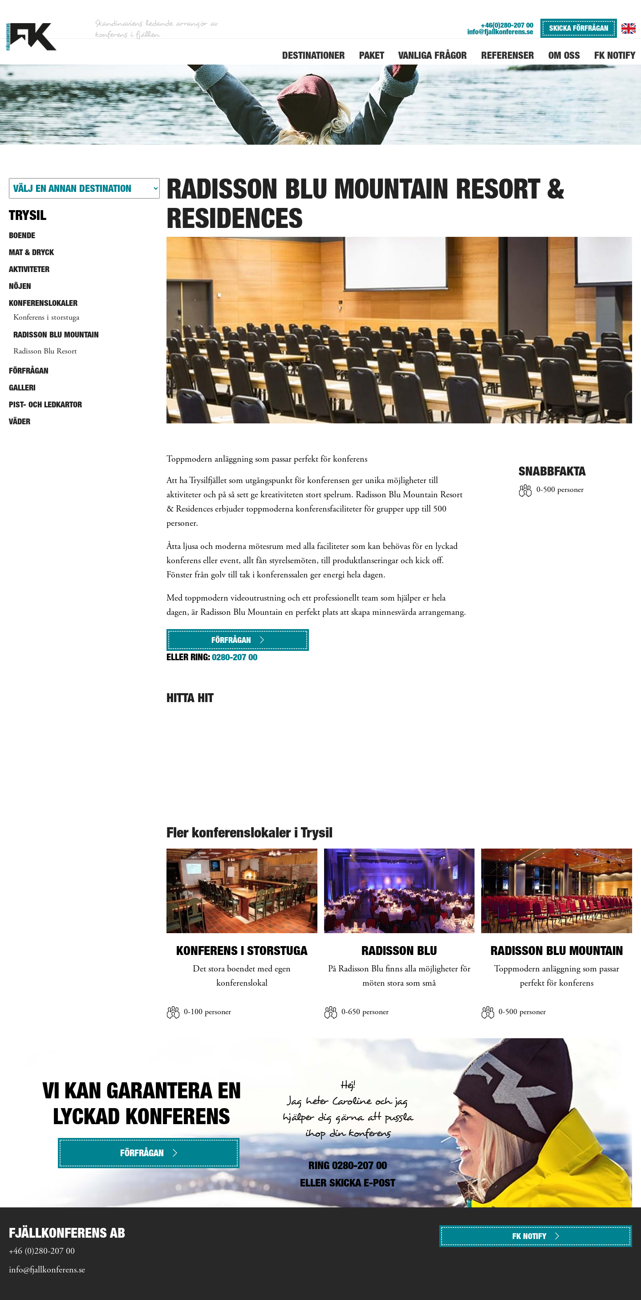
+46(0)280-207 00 (507, 25)
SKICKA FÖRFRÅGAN (578, 28)
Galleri (22, 387)
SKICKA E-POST (362, 1182)
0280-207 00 (234, 657)
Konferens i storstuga (46, 318)
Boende (22, 235)
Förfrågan (237, 640)
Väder (19, 421)
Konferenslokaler (43, 303)
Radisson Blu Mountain (56, 334)
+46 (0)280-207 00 (42, 1251)
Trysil (27, 215)
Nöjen (20, 286)
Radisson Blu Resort (45, 352)
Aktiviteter (29, 269)
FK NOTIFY (535, 1236)
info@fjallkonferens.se (500, 31)
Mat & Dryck (31, 252)
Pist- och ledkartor (45, 404)
